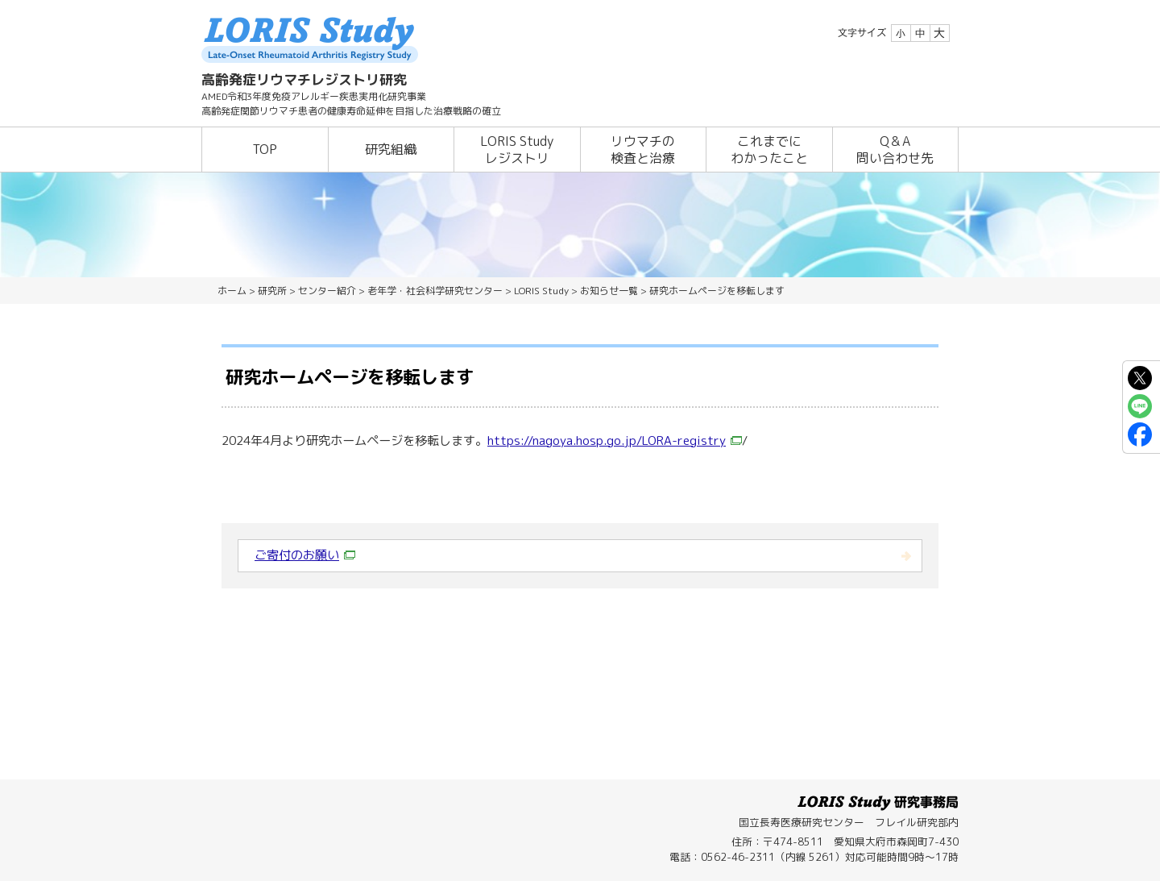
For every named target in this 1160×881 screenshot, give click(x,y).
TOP (264, 149)
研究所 (272, 290)
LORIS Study (541, 290)
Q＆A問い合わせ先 (895, 149)
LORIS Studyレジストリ (516, 149)
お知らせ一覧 (609, 290)
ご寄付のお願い (305, 554)
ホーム (232, 290)
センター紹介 (327, 290)
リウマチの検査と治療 (643, 149)
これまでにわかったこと (769, 149)
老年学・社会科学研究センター (435, 290)
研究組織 (390, 149)
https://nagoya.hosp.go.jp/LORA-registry (614, 440)
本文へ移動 (547, 0)
